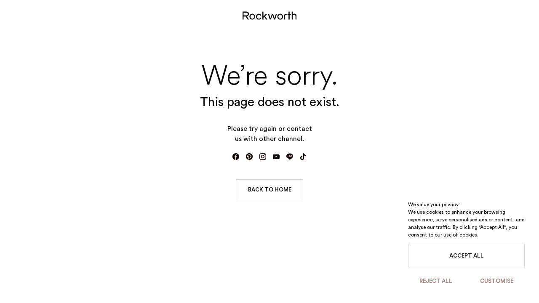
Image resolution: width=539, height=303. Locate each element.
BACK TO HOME (269, 189)
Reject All (435, 281)
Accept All (466, 255)
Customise (496, 281)
